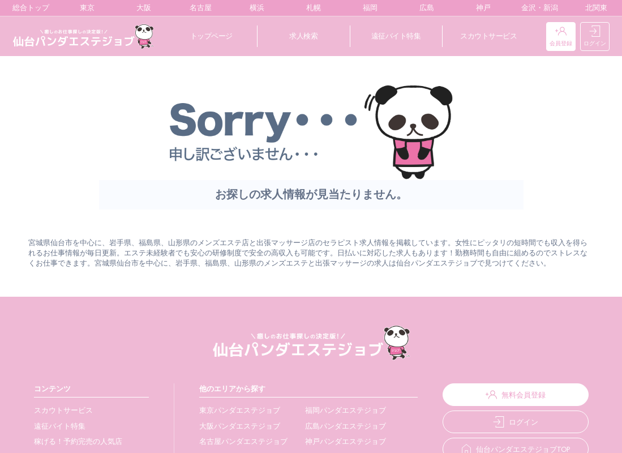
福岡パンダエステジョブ (341, 410)
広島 (424, 8)
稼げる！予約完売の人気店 (78, 441)
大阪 (141, 8)
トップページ (211, 36)
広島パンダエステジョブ (341, 426)
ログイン (595, 36)
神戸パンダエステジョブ (341, 441)
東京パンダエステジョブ (236, 410)
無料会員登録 (513, 394)
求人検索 (303, 36)
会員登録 (561, 36)
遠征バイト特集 (396, 36)
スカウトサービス (488, 36)
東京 (85, 8)
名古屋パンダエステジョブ (240, 441)
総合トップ (28, 8)
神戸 (481, 8)
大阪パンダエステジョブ (236, 426)
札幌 (311, 8)
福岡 (368, 8)
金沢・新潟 (537, 8)
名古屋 (198, 8)
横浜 (254, 8)
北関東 (593, 8)
